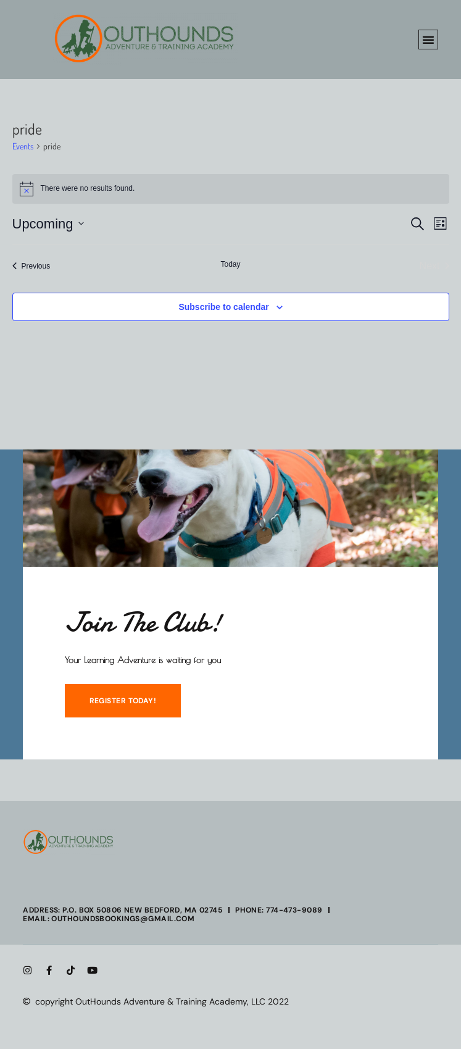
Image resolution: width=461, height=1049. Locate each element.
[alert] (230, 189)
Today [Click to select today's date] (230, 264)
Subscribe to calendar (223, 307)
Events (22, 146)
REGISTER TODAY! (123, 701)
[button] (428, 39)
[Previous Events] (31, 266)
